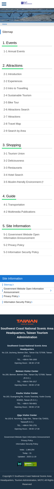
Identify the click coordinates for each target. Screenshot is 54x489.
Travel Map (14, 123)
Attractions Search (18, 109)
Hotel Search (15, 174)
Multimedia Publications (21, 211)
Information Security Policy (23, 252)
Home (4, 24)
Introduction (15, 74)
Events (11, 43)
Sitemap (8, 284)
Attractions (14, 65)
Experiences (15, 81)
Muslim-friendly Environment (25, 182)
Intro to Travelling (18, 88)
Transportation (16, 204)
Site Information (18, 226)
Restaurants (15, 167)
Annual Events (16, 51)
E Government (19, 464)
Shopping (13, 145)
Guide (10, 196)
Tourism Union (16, 153)
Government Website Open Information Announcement (21, 236)
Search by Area (17, 130)
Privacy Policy (16, 245)
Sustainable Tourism (19, 95)
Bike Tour (13, 102)
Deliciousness (16, 160)
